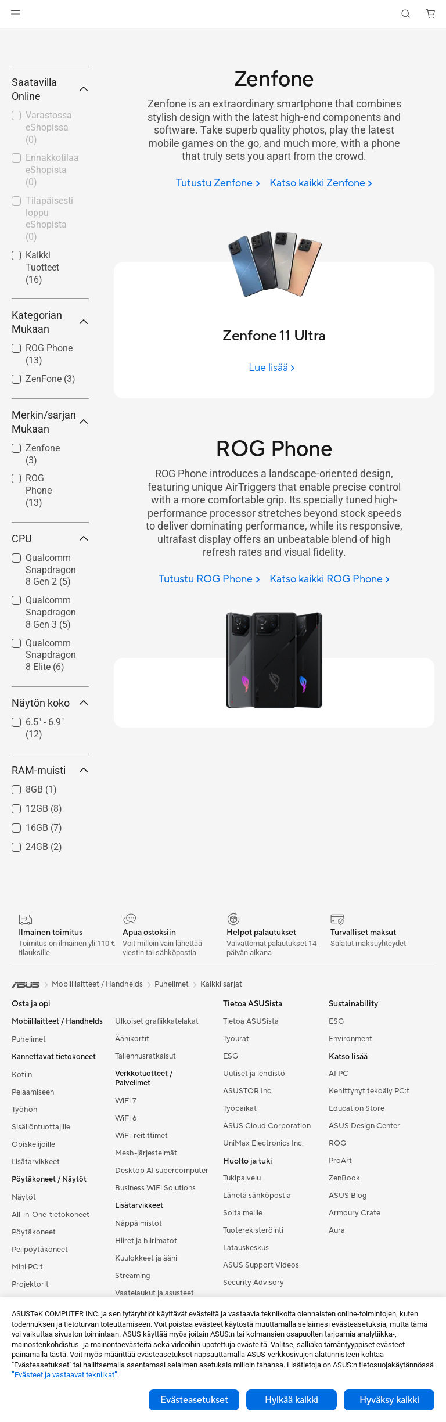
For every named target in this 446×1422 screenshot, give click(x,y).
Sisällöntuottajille (41, 1234)
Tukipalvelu (242, 1285)
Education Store (356, 1216)
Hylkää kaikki (291, 1400)
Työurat (236, 1145)
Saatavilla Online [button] (50, 196)
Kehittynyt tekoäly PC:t (369, 1198)
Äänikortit (132, 1145)
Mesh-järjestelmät (146, 1260)
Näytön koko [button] (50, 810)
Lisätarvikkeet (36, 1268)
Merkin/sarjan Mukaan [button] (50, 529)
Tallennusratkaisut (145, 1163)
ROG (337, 1250)
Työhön (24, 1216)
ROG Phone (39, 597)
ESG (230, 1163)
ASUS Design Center (364, 1233)
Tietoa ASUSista (251, 1128)
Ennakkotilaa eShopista (52, 277)
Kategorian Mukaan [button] (50, 429)
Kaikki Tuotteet (42, 374)
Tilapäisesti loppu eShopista (49, 325)
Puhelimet (29, 1146)
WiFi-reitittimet (141, 1242)
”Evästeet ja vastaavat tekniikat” (64, 1374)
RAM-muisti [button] (50, 877)
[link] (223, 14)
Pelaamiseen (33, 1199)
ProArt (340, 1268)
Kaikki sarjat (221, 1091)
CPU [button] (50, 645)
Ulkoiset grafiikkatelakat (157, 1128)
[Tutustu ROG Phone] (209, 579)
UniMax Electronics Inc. (263, 1250)
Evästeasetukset (194, 1400)
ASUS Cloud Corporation (267, 1232)
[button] (15, 14)
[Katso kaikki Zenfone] (320, 183)
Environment (350, 1145)
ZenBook (344, 1285)
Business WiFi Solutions (155, 1294)
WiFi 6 (125, 1225)
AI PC (338, 1181)
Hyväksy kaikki (389, 1400)
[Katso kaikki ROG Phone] (329, 579)
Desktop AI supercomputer (161, 1277)
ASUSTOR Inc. (248, 1198)
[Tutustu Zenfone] (218, 183)
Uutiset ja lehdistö (254, 1180)
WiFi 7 (125, 1207)
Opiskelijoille (33, 1251)
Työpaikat (240, 1215)
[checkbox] (46, 597)
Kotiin (22, 1181)
